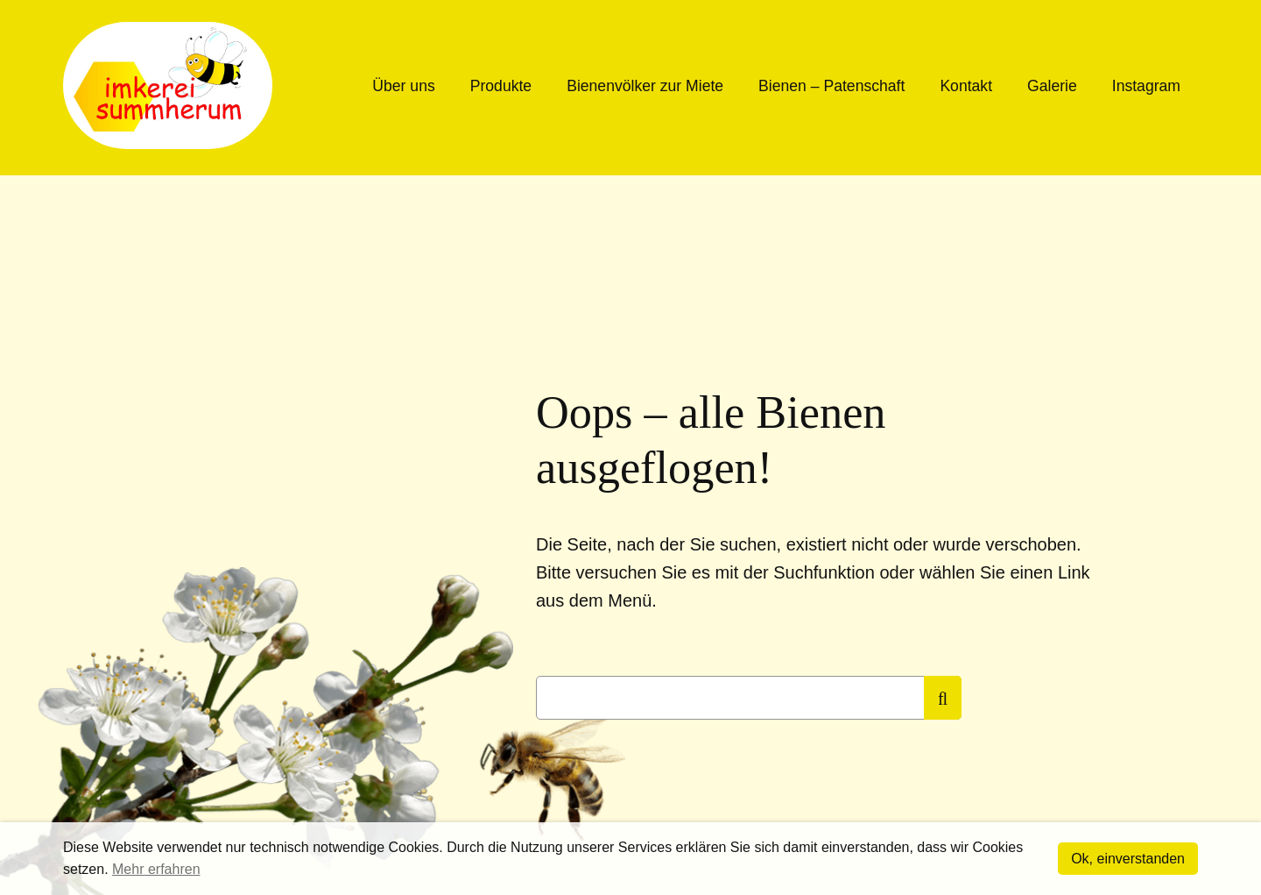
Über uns (403, 86)
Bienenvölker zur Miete (645, 86)
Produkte (501, 86)
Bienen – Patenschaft (831, 86)
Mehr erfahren (156, 869)
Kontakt (966, 86)
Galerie (1052, 86)
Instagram (1146, 86)
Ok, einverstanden (1128, 858)
